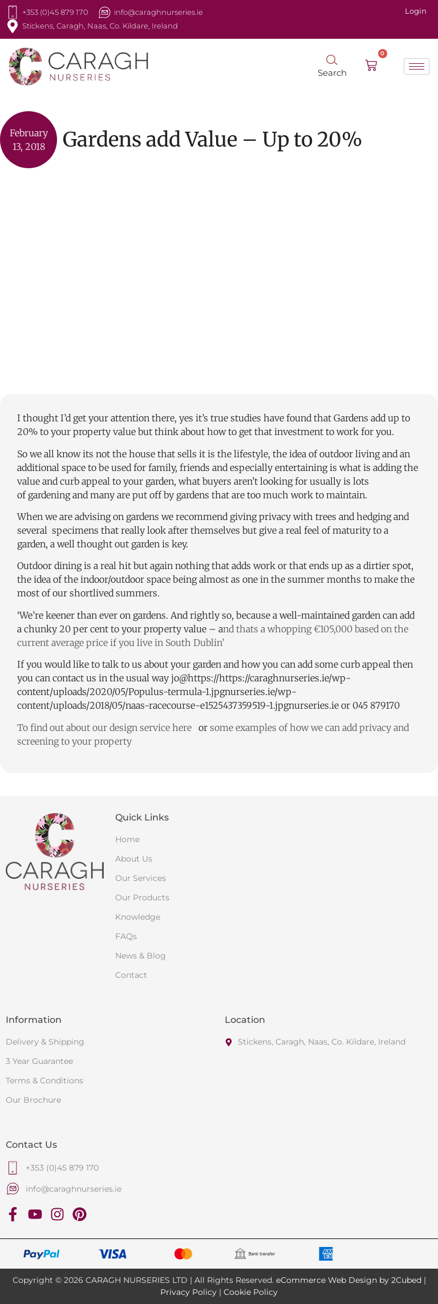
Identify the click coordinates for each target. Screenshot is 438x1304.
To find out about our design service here (105, 727)
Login (416, 10)
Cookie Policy (251, 1292)
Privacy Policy (188, 1292)
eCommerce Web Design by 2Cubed (348, 1280)
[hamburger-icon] (416, 66)
